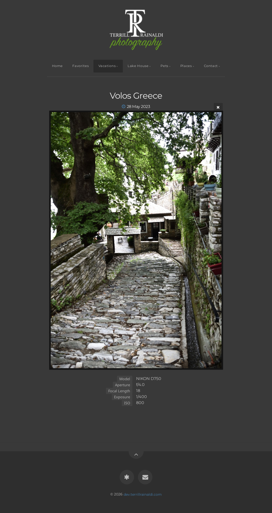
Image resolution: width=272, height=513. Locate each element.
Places (186, 66)
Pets (164, 66)
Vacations (107, 66)
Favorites (80, 66)
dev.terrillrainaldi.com (143, 494)
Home (57, 66)
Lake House (138, 66)
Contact (211, 66)
